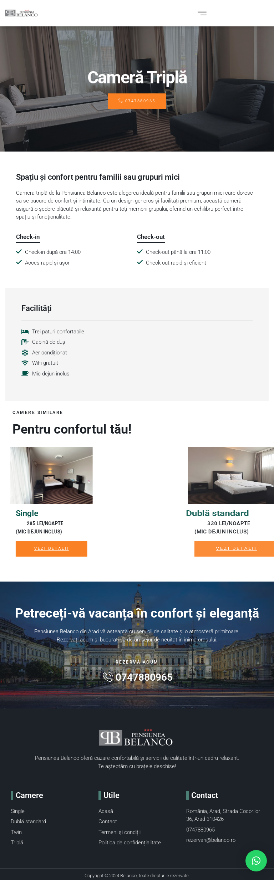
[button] (256, 860)
